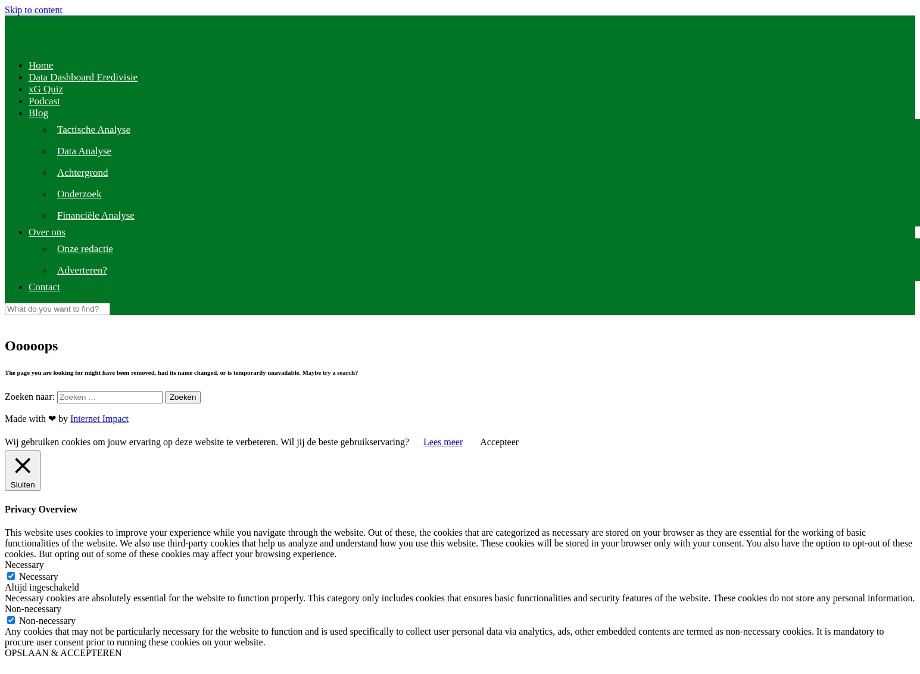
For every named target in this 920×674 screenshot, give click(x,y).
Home (41, 65)
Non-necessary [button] (33, 609)
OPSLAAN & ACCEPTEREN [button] (63, 653)
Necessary (38, 576)
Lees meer (443, 442)
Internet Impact (99, 419)
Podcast (44, 101)
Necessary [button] (24, 565)
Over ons (47, 232)
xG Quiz (46, 89)
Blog (38, 113)
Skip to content (34, 10)
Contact (44, 287)
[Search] (57, 309)
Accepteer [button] (499, 442)
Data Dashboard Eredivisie (83, 77)
